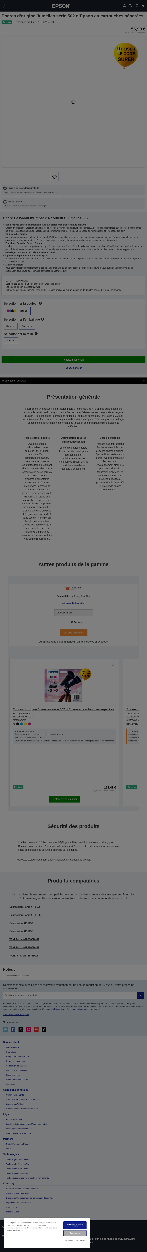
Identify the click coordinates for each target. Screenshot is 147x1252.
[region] (47, 1233)
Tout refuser (75, 1233)
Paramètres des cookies (75, 1240)
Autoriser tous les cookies (75, 1225)
